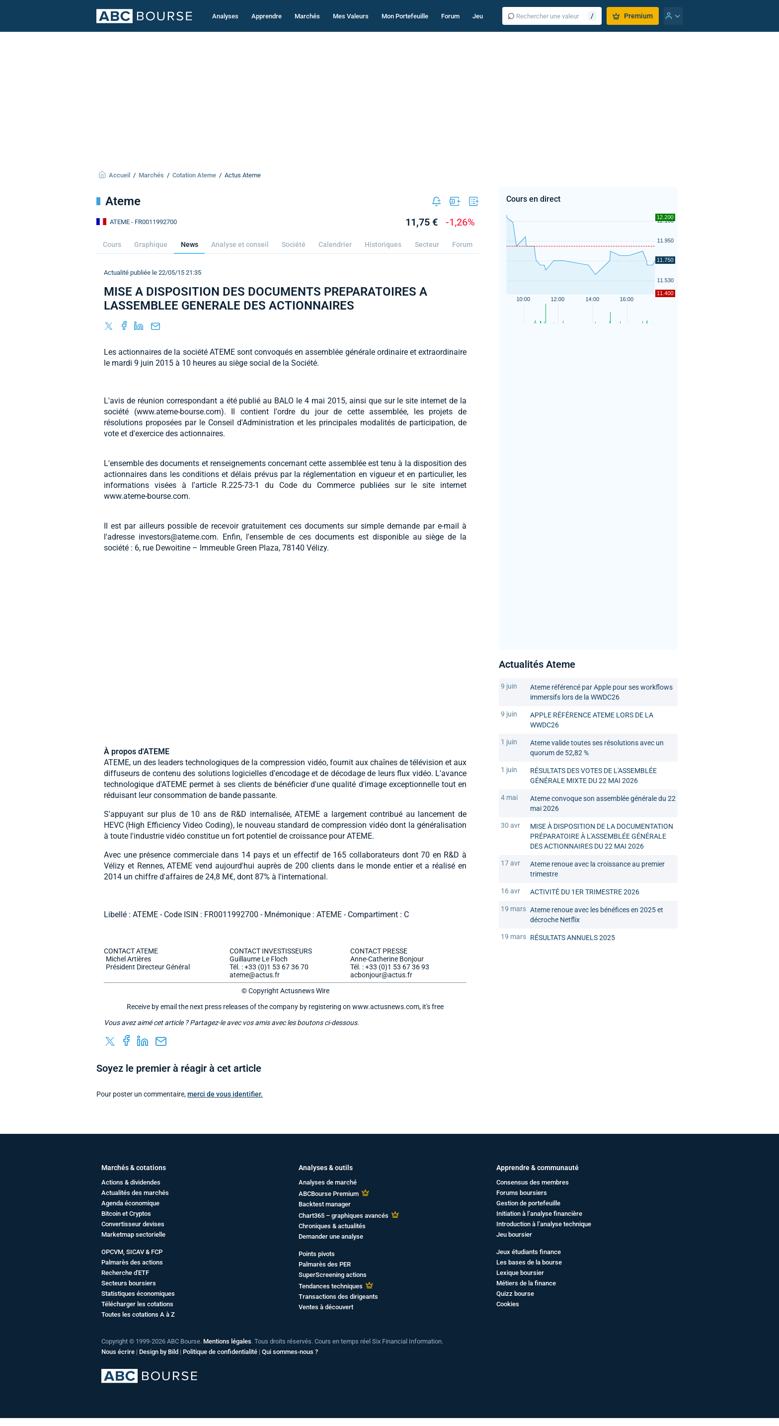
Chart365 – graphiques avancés (344, 1215)
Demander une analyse (331, 1236)
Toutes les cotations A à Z (138, 1314)
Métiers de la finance (526, 1283)
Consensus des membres (532, 1182)
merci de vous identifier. (225, 1094)
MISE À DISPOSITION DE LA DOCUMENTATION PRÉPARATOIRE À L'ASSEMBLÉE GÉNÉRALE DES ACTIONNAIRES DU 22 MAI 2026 (601, 836)
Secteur (427, 244)
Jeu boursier (514, 1234)
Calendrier (335, 244)
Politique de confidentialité (220, 1351)
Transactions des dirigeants (338, 1296)
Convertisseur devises (132, 1224)
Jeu (477, 16)
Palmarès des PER (325, 1264)
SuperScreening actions (333, 1274)
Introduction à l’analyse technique (543, 1224)
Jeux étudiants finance (528, 1252)
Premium (633, 16)
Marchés (307, 16)
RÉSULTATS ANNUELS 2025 (572, 938)
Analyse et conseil (240, 244)
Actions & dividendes (130, 1182)
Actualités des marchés (135, 1192)
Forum (450, 16)
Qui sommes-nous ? (290, 1351)
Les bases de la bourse (529, 1262)
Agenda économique (130, 1203)
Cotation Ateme (194, 175)
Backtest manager (325, 1204)
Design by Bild (158, 1351)
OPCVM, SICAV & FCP (131, 1252)
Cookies (507, 1304)
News (189, 244)
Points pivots (317, 1254)
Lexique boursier (520, 1272)
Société (294, 244)
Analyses (225, 16)
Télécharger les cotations (137, 1304)
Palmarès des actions (132, 1262)
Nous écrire (118, 1351)
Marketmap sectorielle (133, 1234)
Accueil (119, 175)
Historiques (383, 244)
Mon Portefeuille (405, 16)
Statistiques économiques (138, 1293)
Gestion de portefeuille (528, 1203)
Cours (112, 244)
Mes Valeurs (351, 16)
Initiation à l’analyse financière (539, 1213)
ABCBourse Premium (329, 1193)
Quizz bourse (515, 1293)
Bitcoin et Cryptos (126, 1213)
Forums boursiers (521, 1192)
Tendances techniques (331, 1286)
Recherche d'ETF (125, 1272)
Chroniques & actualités (332, 1226)
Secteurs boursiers (128, 1283)
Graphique (150, 244)
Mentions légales (227, 1341)
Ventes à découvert (326, 1307)
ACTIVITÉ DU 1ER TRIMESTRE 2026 (584, 892)
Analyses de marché (328, 1182)
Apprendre (266, 16)
